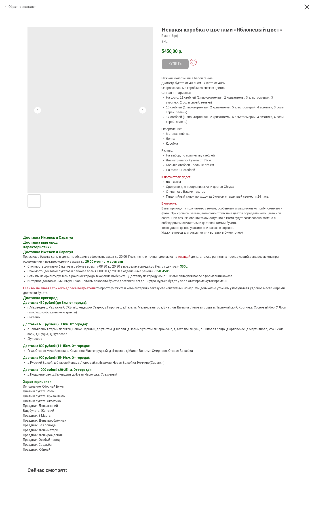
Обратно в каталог (22, 6)
